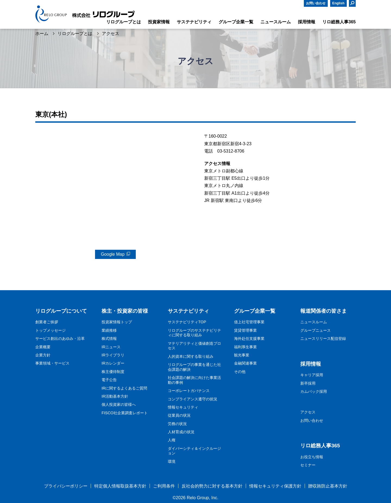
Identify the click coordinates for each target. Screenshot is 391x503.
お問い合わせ (316, 3)
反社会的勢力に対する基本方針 (212, 486)
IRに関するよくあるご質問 (124, 388)
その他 (239, 371)
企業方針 (43, 355)
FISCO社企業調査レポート (125, 413)
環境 (171, 461)
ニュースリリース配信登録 (323, 338)
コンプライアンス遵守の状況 (192, 399)
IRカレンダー (113, 363)
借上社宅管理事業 (249, 322)
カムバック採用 (313, 391)
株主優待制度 (113, 371)
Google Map (112, 254)
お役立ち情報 (311, 457)
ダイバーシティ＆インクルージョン (194, 450)
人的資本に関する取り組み (190, 356)
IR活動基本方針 (115, 396)
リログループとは (75, 33)
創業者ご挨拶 (46, 322)
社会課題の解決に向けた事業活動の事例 (194, 380)
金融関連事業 (245, 363)
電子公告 (109, 380)
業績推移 (109, 330)
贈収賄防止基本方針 (327, 486)
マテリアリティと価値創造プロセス (194, 345)
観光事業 (241, 355)
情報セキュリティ (183, 407)
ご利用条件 (164, 486)
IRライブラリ (113, 355)
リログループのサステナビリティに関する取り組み (194, 332)
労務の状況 (177, 424)
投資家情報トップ (117, 322)
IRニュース (111, 347)
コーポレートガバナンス (189, 390)
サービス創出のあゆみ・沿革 (60, 338)
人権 (171, 440)
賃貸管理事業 (245, 330)
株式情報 (109, 338)
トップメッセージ (50, 330)
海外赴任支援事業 (249, 338)
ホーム (41, 33)
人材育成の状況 (181, 432)
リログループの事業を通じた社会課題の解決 (194, 367)
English (338, 3)
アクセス (308, 412)
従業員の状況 (179, 415)
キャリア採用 (311, 375)
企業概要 (43, 347)
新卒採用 (308, 383)
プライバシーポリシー (65, 486)
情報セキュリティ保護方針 (275, 486)
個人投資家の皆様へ (119, 404)
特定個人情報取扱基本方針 (120, 486)
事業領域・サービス (52, 363)
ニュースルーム (313, 322)
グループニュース (315, 330)
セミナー (308, 465)
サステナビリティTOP (187, 322)
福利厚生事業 (245, 347)
